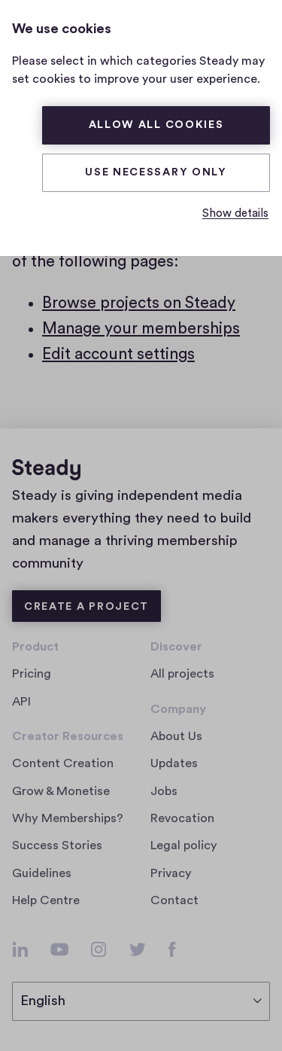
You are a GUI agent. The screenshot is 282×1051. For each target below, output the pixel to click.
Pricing (31, 674)
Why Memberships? (67, 818)
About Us (176, 736)
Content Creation (63, 763)
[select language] (141, 1001)
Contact (174, 900)
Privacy (171, 873)
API (21, 702)
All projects (182, 674)
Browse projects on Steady (138, 303)
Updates (174, 763)
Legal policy (183, 845)
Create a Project (86, 607)
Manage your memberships (141, 329)
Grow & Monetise (61, 791)
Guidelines (41, 873)
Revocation (182, 818)
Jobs (168, 791)
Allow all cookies (156, 125)
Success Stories (57, 845)
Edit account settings (118, 354)
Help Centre (46, 900)
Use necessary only (156, 172)
